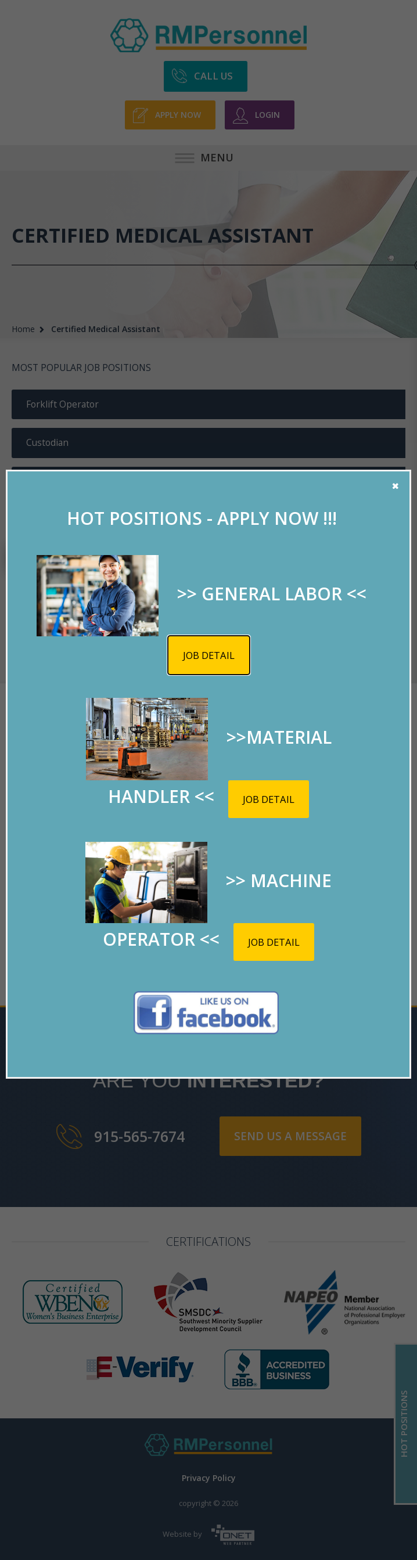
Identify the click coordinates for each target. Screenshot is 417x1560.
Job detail (209, 655)
